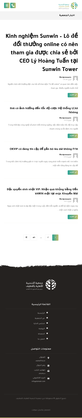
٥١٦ (34, 238)
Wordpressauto (65, 77)
